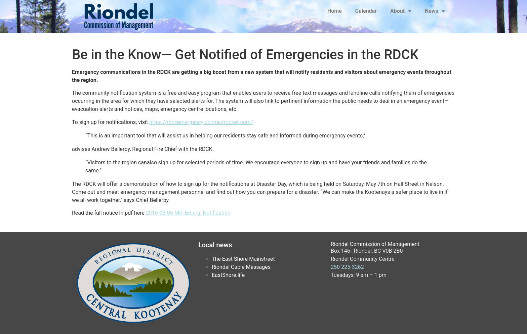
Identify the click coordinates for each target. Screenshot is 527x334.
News (435, 11)
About (400, 11)
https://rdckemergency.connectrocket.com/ (201, 122)
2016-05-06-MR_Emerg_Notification (188, 213)
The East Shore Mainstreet (243, 259)
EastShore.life (228, 275)
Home (334, 11)
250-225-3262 (347, 267)
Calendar (366, 11)
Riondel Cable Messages (241, 267)
